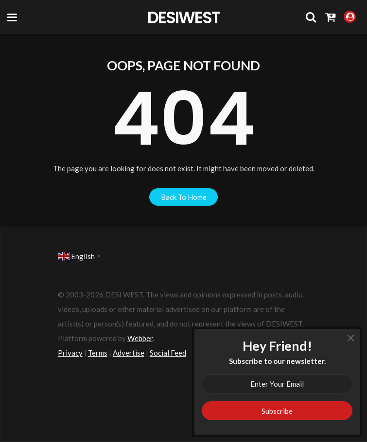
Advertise (128, 352)
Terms (97, 352)
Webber (140, 338)
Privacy (70, 352)
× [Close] (351, 341)
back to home (184, 197)
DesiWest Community (183, 17)
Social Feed (168, 352)
